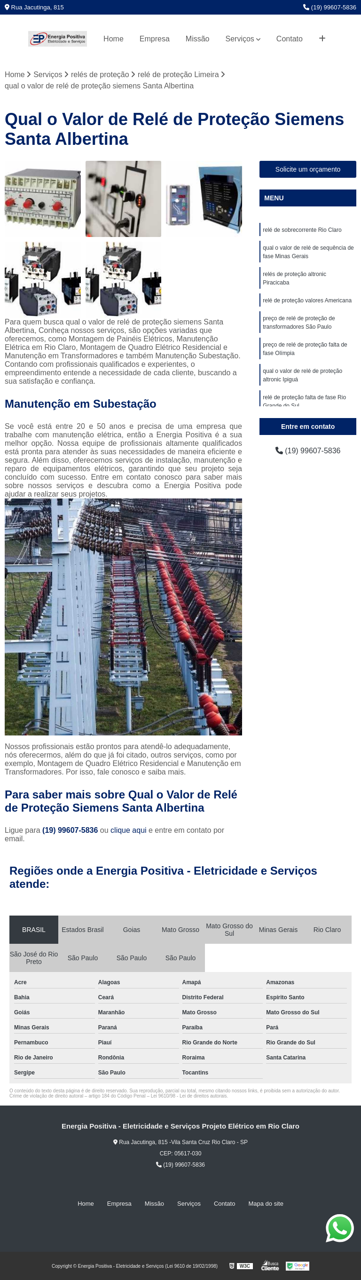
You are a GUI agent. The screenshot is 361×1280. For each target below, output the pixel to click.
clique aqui (128, 830)
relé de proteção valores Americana (307, 300)
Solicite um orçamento (308, 169)
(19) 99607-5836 (329, 7)
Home (113, 39)
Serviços (240, 39)
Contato (289, 39)
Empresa (155, 39)
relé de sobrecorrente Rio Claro (302, 230)
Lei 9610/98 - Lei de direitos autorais (189, 1095)
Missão (198, 39)
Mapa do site (265, 1203)
